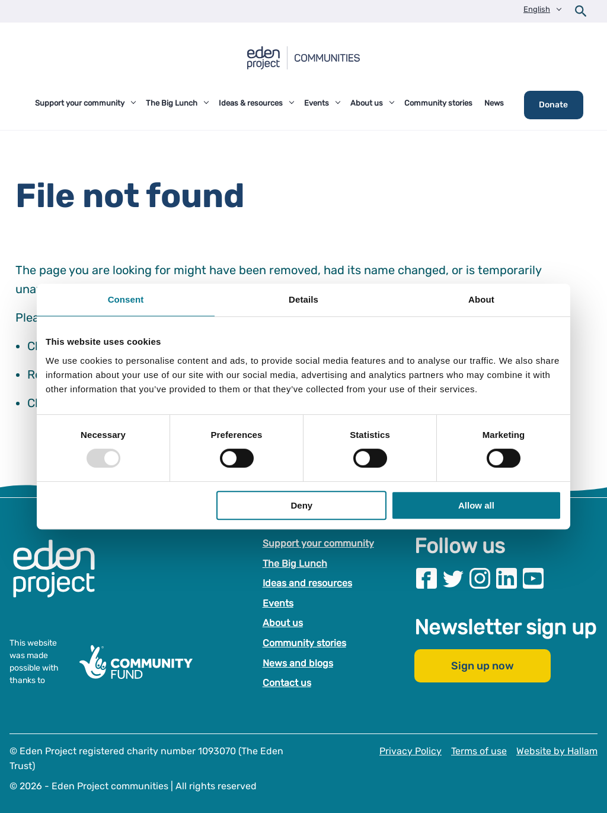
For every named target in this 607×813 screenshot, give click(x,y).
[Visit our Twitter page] (453, 578)
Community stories (304, 643)
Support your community (318, 543)
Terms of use (479, 751)
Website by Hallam (557, 751)
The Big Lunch (295, 563)
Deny (302, 505)
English (536, 9)
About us (283, 623)
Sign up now (482, 666)
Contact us (287, 682)
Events (278, 603)
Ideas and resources (307, 583)
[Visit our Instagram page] (479, 578)
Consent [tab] (126, 299)
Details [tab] (303, 299)
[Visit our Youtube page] (533, 578)
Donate (553, 105)
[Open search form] (581, 11)
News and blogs (298, 663)
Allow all (476, 505)
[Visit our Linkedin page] (506, 578)
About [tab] (481, 299)
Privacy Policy (410, 751)
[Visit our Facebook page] (426, 578)
